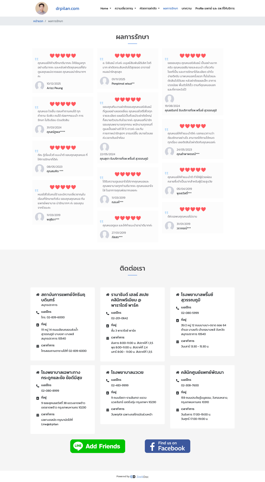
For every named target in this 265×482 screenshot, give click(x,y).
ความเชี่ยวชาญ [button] (124, 8)
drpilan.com (67, 8)
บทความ (187, 8)
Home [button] (104, 8)
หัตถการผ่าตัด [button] (148, 8)
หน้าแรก (38, 21)
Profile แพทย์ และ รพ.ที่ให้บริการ (215, 8)
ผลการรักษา (170, 8)
